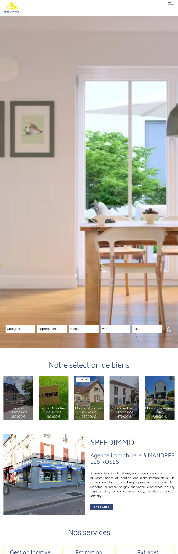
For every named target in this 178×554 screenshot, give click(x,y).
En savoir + (102, 507)
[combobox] (20, 329)
